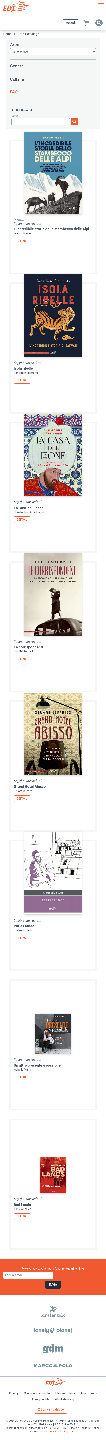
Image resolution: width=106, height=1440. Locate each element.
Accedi (71, 23)
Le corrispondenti (28, 647)
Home (7, 34)
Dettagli (22, 241)
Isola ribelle (23, 368)
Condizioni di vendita (37, 1393)
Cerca (14, 115)
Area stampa (88, 1393)
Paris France (24, 926)
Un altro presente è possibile (37, 1065)
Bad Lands (22, 1205)
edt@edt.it (50, 1431)
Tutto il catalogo (28, 34)
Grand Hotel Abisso (30, 786)
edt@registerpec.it (68, 1431)
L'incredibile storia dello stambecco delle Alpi (51, 229)
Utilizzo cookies (65, 1393)
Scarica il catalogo (52, 1409)
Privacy (13, 1393)
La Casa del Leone (29, 508)
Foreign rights (40, 1399)
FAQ (14, 92)
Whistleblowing (64, 1399)
